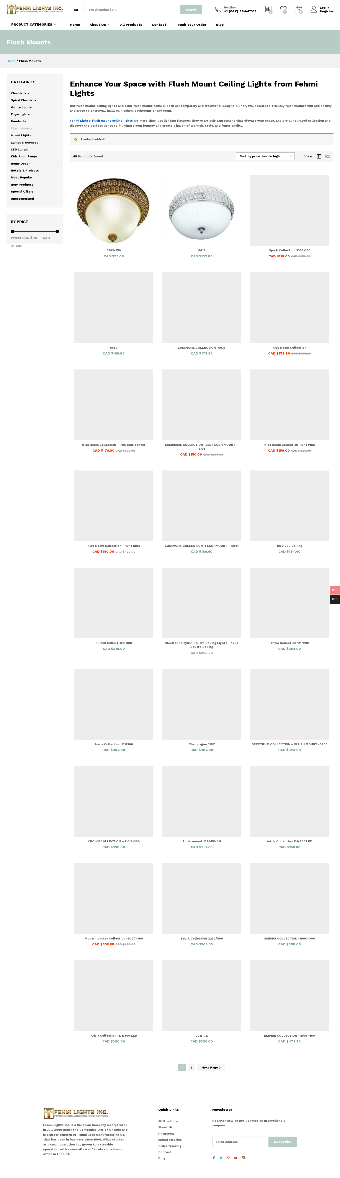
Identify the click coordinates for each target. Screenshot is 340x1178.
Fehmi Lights (80, 120)
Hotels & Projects (25, 170)
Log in (320, 8)
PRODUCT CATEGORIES (31, 24)
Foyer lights (20, 114)
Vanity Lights (21, 107)
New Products (22, 184)
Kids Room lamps (24, 156)
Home (75, 24)
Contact (159, 24)
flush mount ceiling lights (112, 120)
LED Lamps (19, 149)
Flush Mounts (22, 128)
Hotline (230, 7)
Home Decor (20, 163)
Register (326, 11)
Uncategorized (22, 198)
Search (191, 9)
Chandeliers (20, 93)
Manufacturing (170, 1139)
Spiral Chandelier (24, 100)
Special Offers (22, 191)
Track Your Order (191, 24)
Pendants (18, 121)
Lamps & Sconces (24, 142)
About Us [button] (98, 24)
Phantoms (166, 1133)
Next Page (211, 1067)
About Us (165, 1127)
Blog (220, 24)
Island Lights (21, 135)
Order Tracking (169, 1146)
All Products (131, 24)
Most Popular (21, 177)
